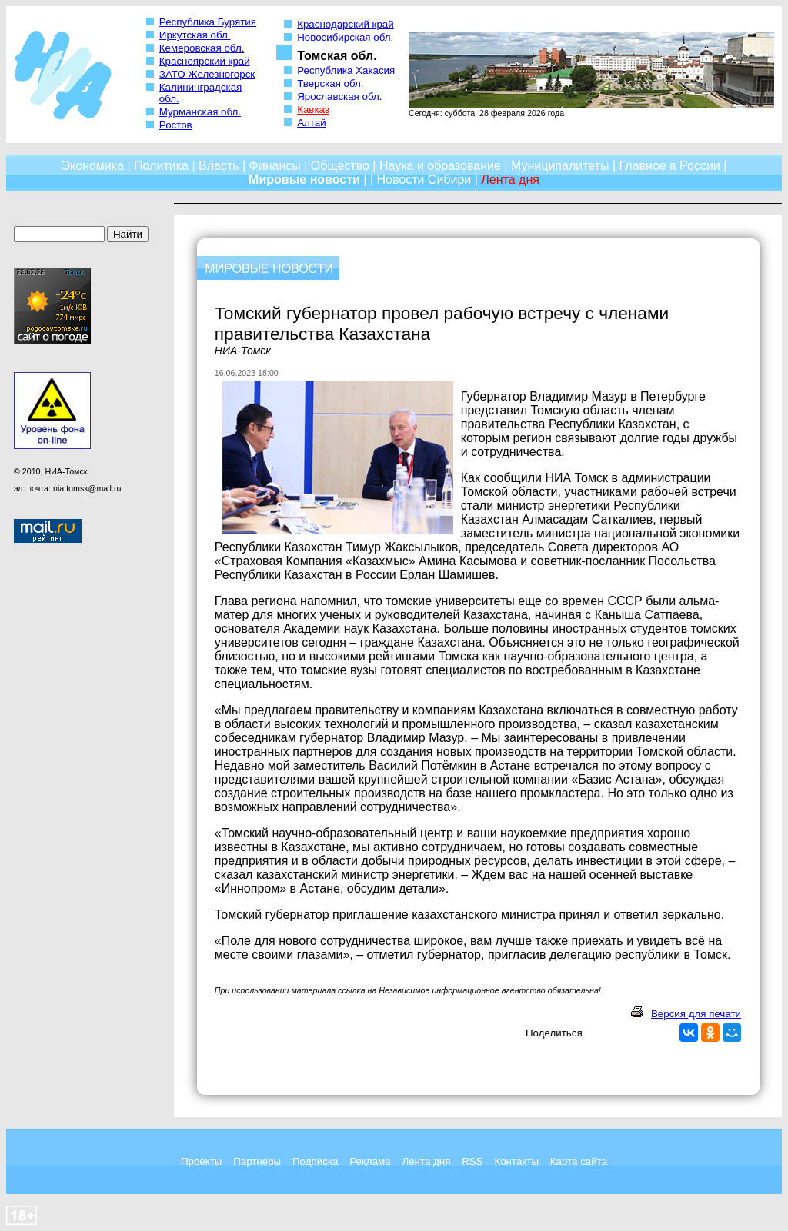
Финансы (275, 165)
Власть (219, 165)
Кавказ (313, 109)
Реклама (369, 1161)
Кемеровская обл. (202, 48)
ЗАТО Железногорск (207, 74)
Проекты (201, 1161)
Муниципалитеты (560, 165)
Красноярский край (204, 61)
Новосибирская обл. (345, 37)
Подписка (315, 1161)
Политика (161, 165)
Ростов (175, 125)
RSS (472, 1161)
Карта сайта (578, 1161)
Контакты (516, 1161)
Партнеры (257, 1161)
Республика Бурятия (207, 22)
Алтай (311, 122)
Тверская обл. (330, 83)
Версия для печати (696, 1014)
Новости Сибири (423, 179)
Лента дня (426, 1161)
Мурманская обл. (200, 112)
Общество (340, 165)
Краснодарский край (345, 24)
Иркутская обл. (195, 35)
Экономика (93, 165)
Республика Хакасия (346, 70)
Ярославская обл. (339, 96)
